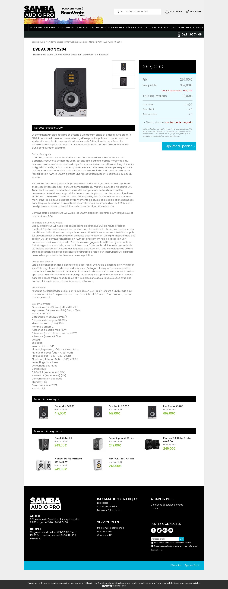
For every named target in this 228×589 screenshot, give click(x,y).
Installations (167, 30)
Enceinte (50, 30)
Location (150, 30)
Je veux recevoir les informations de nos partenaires (175, 549)
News (199, 30)
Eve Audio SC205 (64, 409)
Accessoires (116, 30)
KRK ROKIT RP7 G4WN (121, 461)
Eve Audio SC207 (119, 409)
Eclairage (36, 30)
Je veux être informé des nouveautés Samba (172, 545)
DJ (26, 30)
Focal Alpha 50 (63, 441)
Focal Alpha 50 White (121, 441)
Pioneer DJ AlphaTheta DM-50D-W (68, 463)
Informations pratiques (117, 502)
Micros (101, 30)
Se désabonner (157, 553)
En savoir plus (119, 585)
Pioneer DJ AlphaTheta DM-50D (177, 443)
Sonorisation (85, 30)
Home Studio (66, 30)
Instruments (186, 30)
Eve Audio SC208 (173, 409)
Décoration (134, 30)
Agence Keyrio (192, 568)
